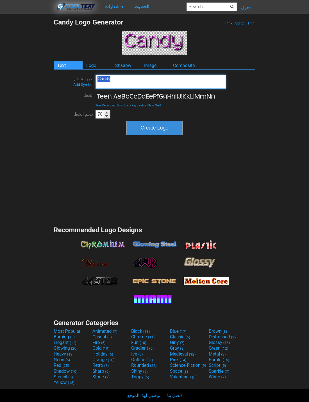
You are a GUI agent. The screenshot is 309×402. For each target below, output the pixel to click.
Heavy (64, 354)
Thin (250, 23)
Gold (101, 348)
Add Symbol (83, 84)
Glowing (66, 348)
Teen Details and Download (112, 105)
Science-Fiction (188, 365)
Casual (102, 337)
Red (61, 365)
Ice (137, 354)
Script (240, 23)
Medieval (183, 354)
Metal (217, 354)
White (217, 376)
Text (61, 65)
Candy (161, 82)
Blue (178, 331)
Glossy (219, 342)
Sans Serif (154, 105)
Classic (180, 337)
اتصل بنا (174, 395)
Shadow (123, 65)
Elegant (65, 342)
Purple (219, 359)
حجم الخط (84, 114)
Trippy (140, 376)
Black (140, 331)
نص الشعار (83, 81)
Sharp (101, 371)
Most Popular (67, 331)
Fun (138, 342)
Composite (184, 65)
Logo (91, 65)
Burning (64, 337)
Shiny (139, 371)
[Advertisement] (26, 102)
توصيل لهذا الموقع (143, 395)
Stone (101, 376)
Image (150, 65)
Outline (142, 359)
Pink (228, 23)
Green (218, 348)
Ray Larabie (139, 105)
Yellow (64, 382)
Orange (103, 359)
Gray (177, 348)
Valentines (183, 376)
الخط (89, 95)
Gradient (142, 348)
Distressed (223, 337)
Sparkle (219, 371)
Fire (99, 342)
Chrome (143, 337)
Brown (218, 331)
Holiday (102, 354)
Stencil (63, 376)
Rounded (144, 365)
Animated (104, 331)
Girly (177, 342)
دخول (246, 7)
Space (179, 371)
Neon (62, 359)
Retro (100, 365)
